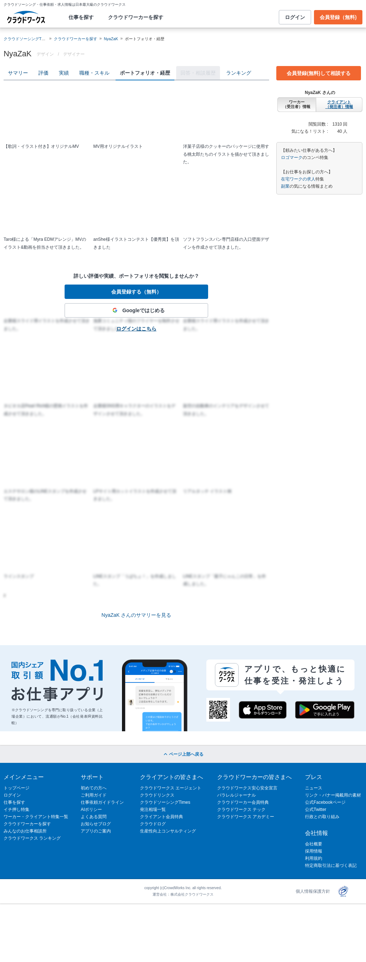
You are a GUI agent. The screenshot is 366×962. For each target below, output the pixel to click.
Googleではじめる (136, 310)
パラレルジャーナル (236, 795)
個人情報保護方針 (313, 891)
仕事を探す (81, 17)
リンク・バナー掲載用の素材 (333, 795)
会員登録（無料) (338, 17)
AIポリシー (91, 809)
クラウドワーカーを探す (135, 17)
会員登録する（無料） (136, 292)
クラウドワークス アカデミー (245, 816)
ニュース (313, 787)
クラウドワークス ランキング (32, 838)
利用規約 (313, 858)
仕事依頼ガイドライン (102, 802)
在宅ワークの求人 (298, 179)
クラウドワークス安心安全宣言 (247, 787)
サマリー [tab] (18, 73)
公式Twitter (315, 809)
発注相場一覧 (153, 809)
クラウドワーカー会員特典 (243, 802)
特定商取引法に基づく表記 (331, 865)
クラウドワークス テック (241, 809)
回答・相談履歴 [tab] (198, 73)
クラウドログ (153, 823)
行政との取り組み (322, 816)
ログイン (295, 17)
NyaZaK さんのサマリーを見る (136, 615)
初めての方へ (94, 787)
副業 (285, 186)
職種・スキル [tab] (94, 73)
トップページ (16, 787)
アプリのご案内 (96, 831)
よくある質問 (94, 816)
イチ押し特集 (16, 809)
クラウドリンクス (157, 795)
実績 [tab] (64, 73)
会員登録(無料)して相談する (318, 73)
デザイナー (74, 54)
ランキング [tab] (238, 73)
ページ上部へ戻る (183, 754)
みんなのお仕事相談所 (25, 831)
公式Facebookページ (325, 802)
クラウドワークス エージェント (170, 787)
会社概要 (313, 843)
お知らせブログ (96, 823)
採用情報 (313, 851)
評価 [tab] (43, 73)
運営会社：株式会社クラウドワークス (183, 894)
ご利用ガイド (94, 795)
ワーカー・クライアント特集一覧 (36, 816)
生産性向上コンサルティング (168, 831)
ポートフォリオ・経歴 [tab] (145, 73)
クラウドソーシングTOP (25, 39)
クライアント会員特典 (161, 816)
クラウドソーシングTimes (165, 802)
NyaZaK (111, 39)
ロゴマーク (291, 157)
